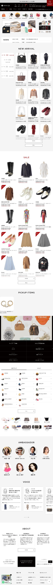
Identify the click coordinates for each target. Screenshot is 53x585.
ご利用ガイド (24, 9)
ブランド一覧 (31, 572)
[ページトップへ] (49, 581)
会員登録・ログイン (32, 577)
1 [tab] (24, 517)
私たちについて (43, 572)
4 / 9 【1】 (8, 67)
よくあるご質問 (19, 580)
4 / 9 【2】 (7, 71)
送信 (50, 561)
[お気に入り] (19, 5)
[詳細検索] (15, 5)
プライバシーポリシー (44, 580)
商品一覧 (18, 572)
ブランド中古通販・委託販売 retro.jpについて (43, 9)
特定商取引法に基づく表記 (45, 577)
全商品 (10, 9)
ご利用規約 (42, 582)
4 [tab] (28, 517)
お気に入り (30, 580)
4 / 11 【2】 (7, 61)
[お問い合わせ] (50, 3)
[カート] (25, 5)
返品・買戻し (30, 9)
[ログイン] (22, 5)
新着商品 (3, 9)
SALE (7, 9)
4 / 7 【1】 (8, 76)
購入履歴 (30, 582)
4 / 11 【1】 (8, 55)
